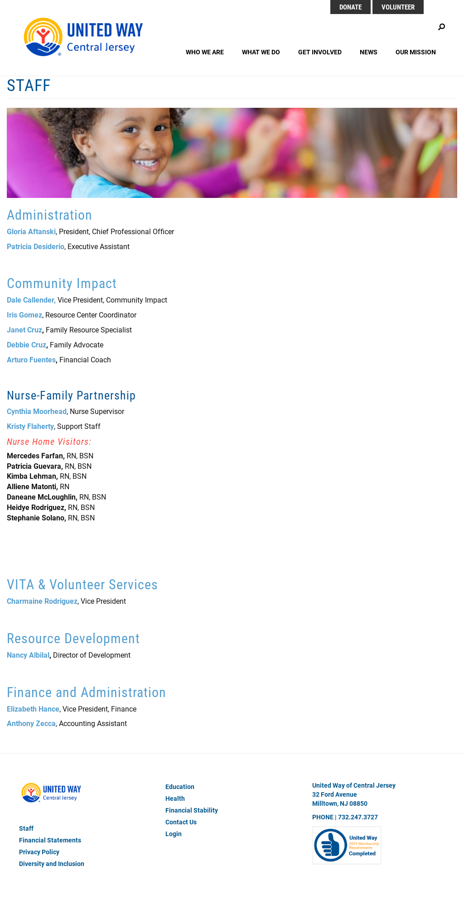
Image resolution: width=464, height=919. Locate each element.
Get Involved (320, 52)
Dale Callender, (31, 299)
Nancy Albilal (28, 654)
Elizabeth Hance (33, 708)
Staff (26, 828)
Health (175, 798)
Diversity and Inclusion (51, 863)
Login (173, 833)
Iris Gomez (24, 314)
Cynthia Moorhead (37, 411)
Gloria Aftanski (31, 231)
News (368, 52)
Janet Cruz (24, 329)
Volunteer (398, 6)
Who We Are (205, 52)
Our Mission (416, 52)
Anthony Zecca (31, 723)
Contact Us (181, 822)
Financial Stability (191, 810)
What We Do (261, 52)
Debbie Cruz (26, 344)
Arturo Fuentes (31, 359)
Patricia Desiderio (35, 246)
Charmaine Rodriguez (42, 601)
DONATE (350, 6)
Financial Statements (50, 840)
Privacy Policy (39, 851)
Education (179, 786)
